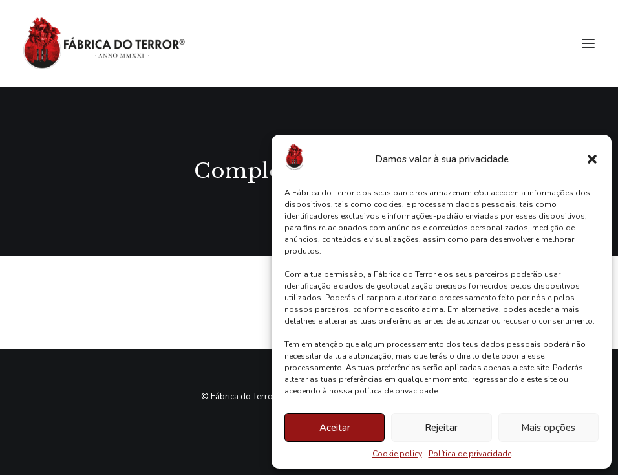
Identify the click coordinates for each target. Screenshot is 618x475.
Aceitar (334, 427)
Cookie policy (397, 453)
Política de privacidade (470, 453)
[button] (592, 159)
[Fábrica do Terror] (104, 43)
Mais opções (548, 427)
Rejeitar (441, 427)
